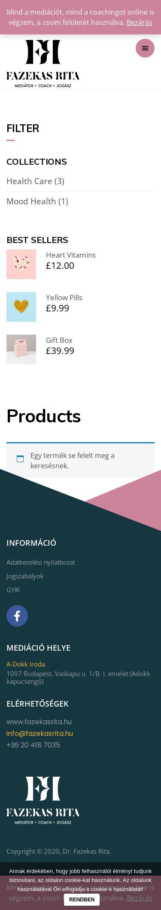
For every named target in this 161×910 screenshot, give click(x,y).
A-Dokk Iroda (25, 664)
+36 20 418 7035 (33, 745)
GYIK (13, 589)
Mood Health (31, 201)
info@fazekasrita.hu (39, 733)
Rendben (81, 900)
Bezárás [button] (139, 22)
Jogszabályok (25, 576)
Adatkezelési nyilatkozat (40, 562)
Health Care (29, 181)
